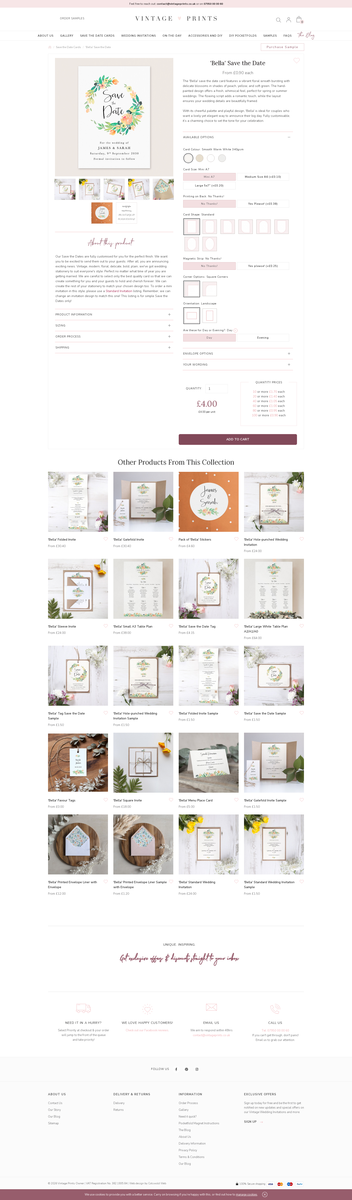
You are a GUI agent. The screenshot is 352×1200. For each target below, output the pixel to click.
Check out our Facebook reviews (147, 1030)
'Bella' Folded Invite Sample (198, 713)
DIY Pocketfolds (243, 36)
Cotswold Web (157, 1183)
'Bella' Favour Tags (61, 800)
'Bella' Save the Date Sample (265, 713)
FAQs (288, 36)
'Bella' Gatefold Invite (128, 539)
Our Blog (54, 1117)
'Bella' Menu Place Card (196, 800)
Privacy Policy (188, 1150)
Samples (270, 36)
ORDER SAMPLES (72, 18)
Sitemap (53, 1123)
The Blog (306, 35)
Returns (118, 1110)
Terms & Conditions (192, 1157)
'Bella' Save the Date (98, 47)
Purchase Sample (282, 47)
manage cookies (246, 1195)
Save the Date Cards (97, 36)
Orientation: (191, 303)
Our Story (54, 1110)
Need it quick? (187, 1117)
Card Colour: (192, 149)
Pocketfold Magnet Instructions (199, 1123)
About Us (45, 36)
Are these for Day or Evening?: (204, 330)
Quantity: (194, 388)
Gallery (66, 36)
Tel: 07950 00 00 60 (275, 1031)
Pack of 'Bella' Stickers (195, 539)
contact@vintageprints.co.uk (211, 1035)
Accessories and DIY (205, 36)
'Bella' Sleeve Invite (62, 626)
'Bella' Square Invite (127, 800)
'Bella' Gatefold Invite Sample (265, 800)
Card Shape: (191, 214)
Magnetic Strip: (194, 258)
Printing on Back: (195, 196)
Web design (136, 1183)
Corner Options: (194, 277)
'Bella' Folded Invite (62, 539)
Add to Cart (237, 439)
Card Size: (190, 169)
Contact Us (55, 1103)
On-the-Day (172, 36)
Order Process (188, 1103)
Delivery (119, 1103)
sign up (254, 1122)
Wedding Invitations (138, 36)
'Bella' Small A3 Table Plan (132, 626)
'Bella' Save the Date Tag (197, 626)
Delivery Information (192, 1144)
